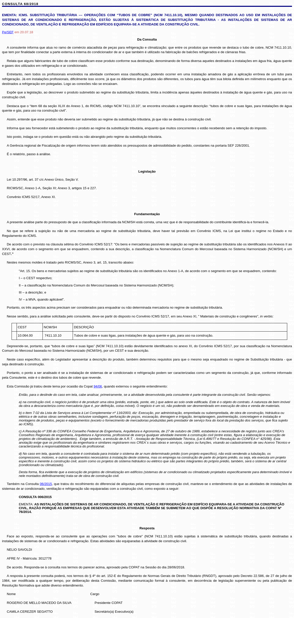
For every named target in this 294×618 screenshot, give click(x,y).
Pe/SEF (8, 32)
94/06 (98, 386)
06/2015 (46, 484)
